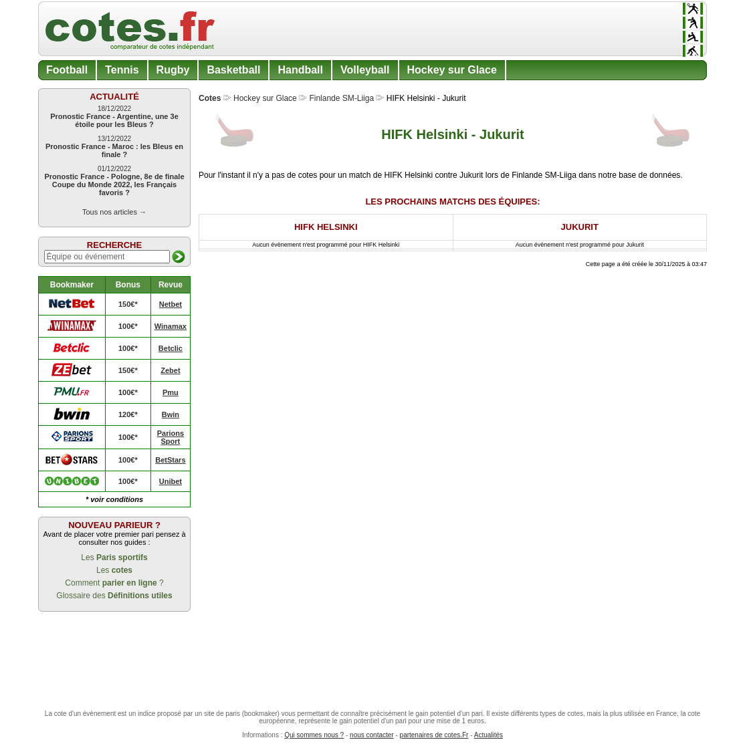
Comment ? (114, 583)
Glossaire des (114, 595)
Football (67, 70)
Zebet (170, 370)
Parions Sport (170, 437)
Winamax (170, 326)
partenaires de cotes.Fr (434, 735)
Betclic (170, 348)
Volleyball (365, 70)
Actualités (488, 735)
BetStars (170, 460)
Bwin (170, 414)
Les (114, 557)
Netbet (170, 304)
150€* (128, 304)
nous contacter (372, 735)
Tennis (121, 70)
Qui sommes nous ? (314, 735)
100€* (128, 326)
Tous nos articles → (114, 212)
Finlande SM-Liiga (341, 98)
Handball (300, 70)
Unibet (170, 481)
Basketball (233, 70)
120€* (128, 414)
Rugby (173, 70)
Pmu (171, 392)
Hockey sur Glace (452, 70)
